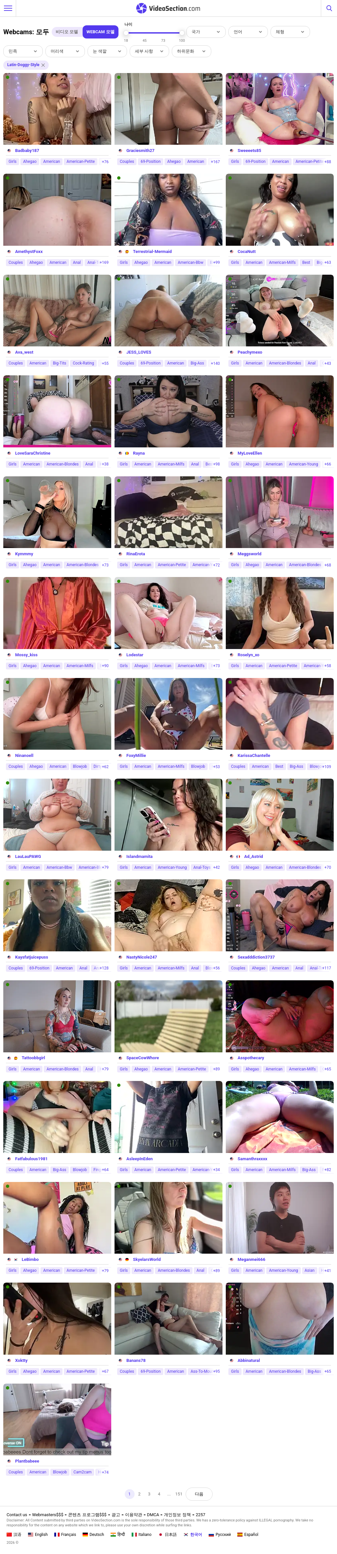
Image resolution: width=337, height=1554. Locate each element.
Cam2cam (82, 1472)
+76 (105, 162)
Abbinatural (249, 1360)
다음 (199, 1493)
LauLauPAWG (28, 856)
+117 (326, 968)
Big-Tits (59, 363)
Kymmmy (24, 553)
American (51, 161)
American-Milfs (282, 262)
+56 (216, 968)
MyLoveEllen (250, 453)
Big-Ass (197, 363)
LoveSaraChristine (32, 453)
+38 (105, 464)
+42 (216, 867)
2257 (200, 1514)
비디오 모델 (67, 31)
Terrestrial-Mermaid (152, 251)
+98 (216, 464)
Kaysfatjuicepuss (31, 957)
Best (306, 262)
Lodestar (134, 654)
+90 (105, 666)
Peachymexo (250, 352)
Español (247, 1534)
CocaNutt (247, 251)
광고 (116, 1514)
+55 (105, 363)
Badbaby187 (27, 150)
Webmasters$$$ (48, 1514)
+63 (327, 262)
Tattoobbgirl (33, 1057)
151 (179, 1493)
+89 (216, 1069)
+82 (327, 1169)
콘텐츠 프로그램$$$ (87, 1514)
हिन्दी (118, 1534)
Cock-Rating (83, 363)
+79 (105, 867)
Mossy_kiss (26, 654)
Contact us (17, 1514)
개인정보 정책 (177, 1514)
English (38, 1534)
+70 (327, 867)
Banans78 (135, 1360)
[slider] (126, 33)
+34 (216, 1169)
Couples (127, 161)
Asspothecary (251, 1057)
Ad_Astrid (253, 856)
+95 (216, 1371)
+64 (105, 1169)
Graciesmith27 (140, 150)
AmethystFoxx (29, 251)
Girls (12, 161)
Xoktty (21, 1360)
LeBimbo (30, 1259)
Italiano (142, 1534)
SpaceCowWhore (142, 1057)
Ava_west (24, 352)
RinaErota (135, 553)
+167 (215, 162)
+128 (104, 968)
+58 (327, 666)
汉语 (14, 1534)
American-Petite (80, 161)
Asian (310, 1270)
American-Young (303, 464)
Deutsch (93, 1534)
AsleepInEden (139, 1158)
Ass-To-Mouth (203, 1371)
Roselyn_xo (248, 654)
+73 (105, 565)
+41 (327, 1270)
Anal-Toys (202, 867)
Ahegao (30, 161)
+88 (327, 162)
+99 (216, 262)
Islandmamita (139, 856)
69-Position (151, 161)
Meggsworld (249, 553)
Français (65, 1534)
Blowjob (80, 766)
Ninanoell (24, 755)
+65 (327, 1069)
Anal (77, 262)
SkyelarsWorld (147, 1259)
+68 (327, 565)
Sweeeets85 (249, 150)
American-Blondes (285, 363)
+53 (216, 766)
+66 (327, 464)
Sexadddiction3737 (256, 957)
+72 (216, 565)
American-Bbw (190, 262)
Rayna (139, 453)
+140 (215, 363)
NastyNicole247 (141, 957)
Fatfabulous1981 (31, 1158)
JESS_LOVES (138, 352)
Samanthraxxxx (252, 1158)
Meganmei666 (251, 1259)
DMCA (153, 1514)
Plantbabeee (27, 1461)
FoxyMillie (136, 755)
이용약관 (133, 1514)
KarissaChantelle (254, 755)
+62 (105, 766)
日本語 (167, 1534)
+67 (105, 1371)
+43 (327, 363)
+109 (326, 766)
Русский (220, 1534)
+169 (104, 262)
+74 (105, 1472)
